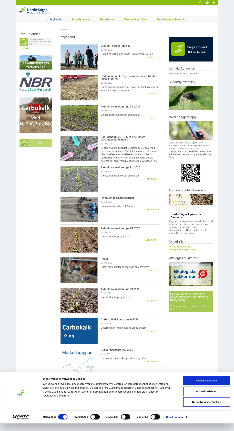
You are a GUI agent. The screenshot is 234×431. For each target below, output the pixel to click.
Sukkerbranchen (136, 19)
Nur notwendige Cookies (206, 409)
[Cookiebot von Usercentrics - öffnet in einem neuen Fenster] (21, 424)
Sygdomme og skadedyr (184, 249)
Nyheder (56, 19)
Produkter (107, 19)
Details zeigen (174, 424)
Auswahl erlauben (206, 398)
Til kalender (25, 48)
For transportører (169, 19)
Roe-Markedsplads (181, 246)
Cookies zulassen (206, 388)
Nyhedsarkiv (153, 379)
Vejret (40, 142)
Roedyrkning (81, 19)
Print (207, 2)
